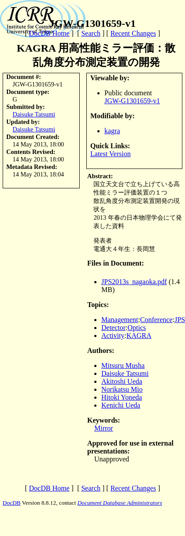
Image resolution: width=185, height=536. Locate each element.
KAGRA (139, 335)
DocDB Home (49, 33)
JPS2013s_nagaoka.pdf (134, 281)
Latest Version (110, 153)
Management (119, 319)
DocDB (12, 502)
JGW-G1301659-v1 (132, 101)
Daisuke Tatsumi (34, 114)
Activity (112, 335)
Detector (113, 327)
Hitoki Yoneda (121, 397)
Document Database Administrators (120, 502)
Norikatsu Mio (122, 389)
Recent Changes (133, 33)
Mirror (103, 428)
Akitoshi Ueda (121, 381)
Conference (156, 319)
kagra (112, 131)
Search (90, 33)
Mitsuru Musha (122, 365)
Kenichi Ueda (120, 405)
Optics (137, 327)
